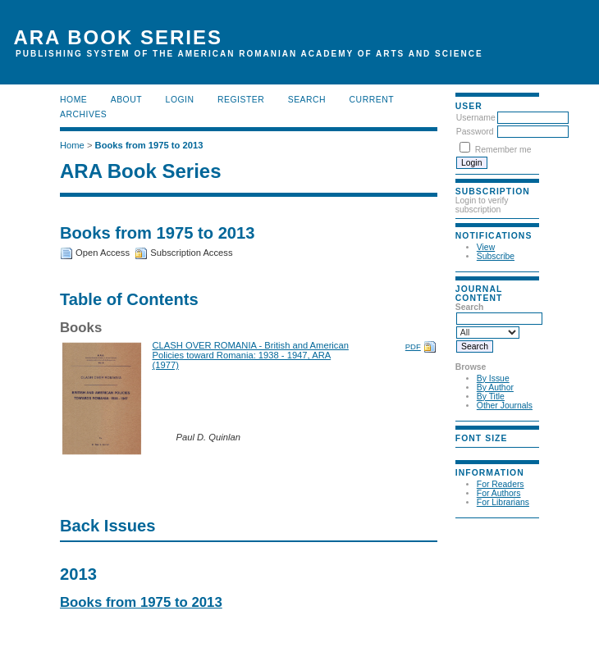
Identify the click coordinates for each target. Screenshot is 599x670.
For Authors (499, 493)
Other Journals (505, 405)
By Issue (493, 378)
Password (475, 131)
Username (476, 117)
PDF (413, 346)
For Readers (500, 484)
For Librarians (503, 502)
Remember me (503, 149)
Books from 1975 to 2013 (149, 145)
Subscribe (495, 256)
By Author (495, 387)
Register (240, 99)
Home (73, 99)
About (126, 99)
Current (372, 99)
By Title (491, 396)
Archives (83, 114)
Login (180, 99)
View (486, 247)
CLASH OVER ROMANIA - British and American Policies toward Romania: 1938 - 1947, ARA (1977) (251, 355)
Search (307, 99)
